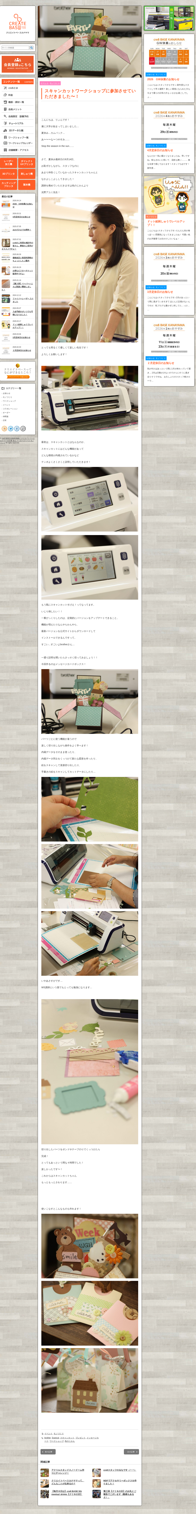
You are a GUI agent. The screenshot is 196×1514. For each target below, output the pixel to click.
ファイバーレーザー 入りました (23, 300)
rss (4, 428)
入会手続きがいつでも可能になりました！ (23, 313)
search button (23, 428)
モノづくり (7, 397)
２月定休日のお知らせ (22, 350)
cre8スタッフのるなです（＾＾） (119, 1470)
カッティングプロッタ (9, 185)
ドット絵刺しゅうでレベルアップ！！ (23, 326)
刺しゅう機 (27, 173)
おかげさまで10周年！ (22, 230)
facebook (16, 428)
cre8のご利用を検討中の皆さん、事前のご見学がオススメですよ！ (17, 246)
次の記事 (131, 1452)
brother (47, 1438)
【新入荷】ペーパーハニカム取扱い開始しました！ (17, 287)
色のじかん (70, 1441)
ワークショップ (9, 401)
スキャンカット (67, 1438)
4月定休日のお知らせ (21, 217)
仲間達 (5, 416)
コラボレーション (10, 409)
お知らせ (6, 393)
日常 (5, 420)
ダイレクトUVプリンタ (26, 163)
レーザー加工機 (8, 163)
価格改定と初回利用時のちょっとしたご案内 (23, 259)
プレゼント (80, 1438)
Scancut (55, 1438)
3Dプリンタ (8, 173)
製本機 (26, 184)
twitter (10, 428)
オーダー (6, 413)
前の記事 (48, 1452)
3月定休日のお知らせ (21, 337)
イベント (6, 405)
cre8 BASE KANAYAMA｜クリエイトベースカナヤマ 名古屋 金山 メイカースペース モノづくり (17, 440)
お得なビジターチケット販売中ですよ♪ (23, 272)
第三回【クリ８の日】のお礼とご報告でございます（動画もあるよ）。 (119, 1494)
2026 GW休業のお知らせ (23, 205)
